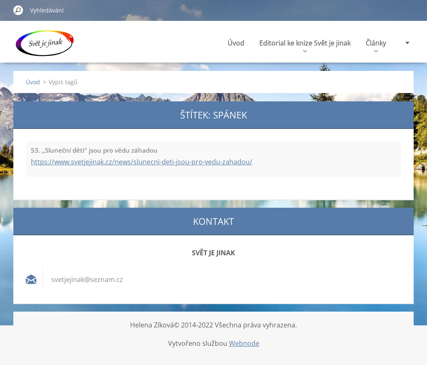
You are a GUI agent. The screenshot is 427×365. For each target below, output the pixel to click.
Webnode (244, 343)
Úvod (236, 43)
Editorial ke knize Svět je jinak (305, 45)
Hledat (18, 10)
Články (375, 45)
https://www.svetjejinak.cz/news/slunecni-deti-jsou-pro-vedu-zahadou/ (141, 161)
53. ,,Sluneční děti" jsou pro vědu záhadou (94, 150)
